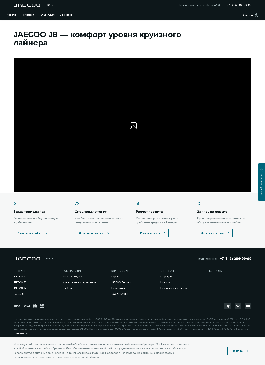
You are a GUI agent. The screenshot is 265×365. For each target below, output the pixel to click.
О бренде (166, 276)
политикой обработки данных (78, 344)
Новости (165, 282)
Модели (11, 15)
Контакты (216, 271)
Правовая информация (173, 288)
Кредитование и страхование (79, 282)
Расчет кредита (150, 233)
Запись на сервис (212, 233)
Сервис (115, 276)
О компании (66, 15)
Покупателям (28, 15)
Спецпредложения (91, 233)
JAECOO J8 (20, 282)
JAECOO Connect (121, 282)
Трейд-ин (68, 288)
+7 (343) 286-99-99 (235, 259)
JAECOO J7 (20, 288)
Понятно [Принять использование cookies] (237, 351)
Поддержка (118, 288)
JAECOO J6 (20, 276)
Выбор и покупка (72, 276)
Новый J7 (19, 294)
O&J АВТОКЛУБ (120, 294)
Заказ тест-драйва (29, 233)
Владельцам (48, 15)
